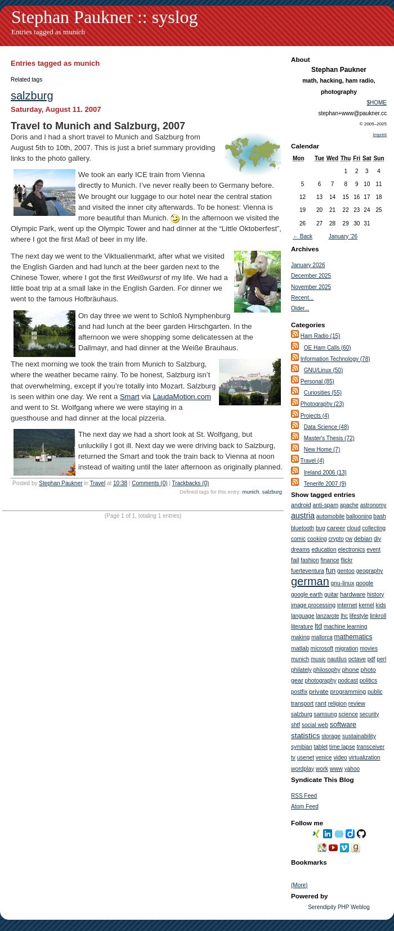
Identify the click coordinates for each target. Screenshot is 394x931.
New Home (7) (322, 449)
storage (331, 736)
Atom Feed (305, 806)
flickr (347, 560)
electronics (351, 549)
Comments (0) (149, 483)
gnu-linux (343, 583)
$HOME (376, 103)
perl (381, 659)
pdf (371, 659)
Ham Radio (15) (321, 336)
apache (349, 505)
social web (315, 725)
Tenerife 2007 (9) (325, 484)
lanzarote (327, 616)
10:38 (120, 483)
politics (368, 680)
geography (369, 571)
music (318, 659)
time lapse (342, 747)
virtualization (364, 757)
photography (321, 680)
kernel (366, 605)
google (364, 583)
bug (320, 528)
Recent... (302, 298)
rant (320, 703)
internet (347, 605)
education (323, 549)
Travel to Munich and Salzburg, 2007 (98, 126)
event (373, 549)
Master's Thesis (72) (329, 438)
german (310, 581)
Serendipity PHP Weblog (339, 907)
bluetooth (302, 528)
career (336, 527)
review (356, 703)
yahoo (352, 769)
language (303, 616)
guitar (331, 594)
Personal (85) (317, 381)
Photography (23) (322, 404)
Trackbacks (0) (190, 483)
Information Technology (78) (335, 359)
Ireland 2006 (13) (325, 472)
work (322, 769)
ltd (318, 626)
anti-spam (325, 505)
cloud (353, 528)
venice (324, 757)
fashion (310, 560)
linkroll (378, 616)
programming (348, 691)
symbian (301, 747)
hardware (352, 594)
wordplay (302, 769)
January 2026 (308, 265)
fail (295, 560)
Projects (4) (315, 416)
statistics (305, 735)
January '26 (343, 236)
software (343, 725)
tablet (321, 747)
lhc (344, 616)
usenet (305, 757)
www (336, 768)
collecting (374, 528)
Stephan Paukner (60, 483)
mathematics (353, 637)
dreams (300, 549)
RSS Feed (304, 796)
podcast (348, 680)
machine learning (346, 626)
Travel (97, 483)
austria (303, 515)
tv (293, 757)
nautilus (336, 659)
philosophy (326, 670)
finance (330, 560)
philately (301, 670)
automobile (330, 516)
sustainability (359, 736)
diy (377, 539)
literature (302, 626)
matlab (300, 648)
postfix (299, 692)
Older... (300, 308)
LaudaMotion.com (182, 396)
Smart (130, 396)
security (369, 714)
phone (350, 669)
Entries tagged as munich (48, 32)
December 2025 (311, 276)
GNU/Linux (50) (323, 370)
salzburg (32, 95)
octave (357, 659)
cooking (317, 539)
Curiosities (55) (323, 393)
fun (331, 571)
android (301, 504)
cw (349, 539)
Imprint (380, 134)
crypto (335, 539)
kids (381, 605)
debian (363, 538)
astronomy (373, 505)
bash (379, 516)
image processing (313, 605)
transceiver (370, 747)
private (319, 691)
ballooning (359, 516)
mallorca (322, 637)
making (300, 637)
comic (298, 539)
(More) (299, 885)
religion (337, 703)
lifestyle (359, 616)
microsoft (322, 648)
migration (347, 648)
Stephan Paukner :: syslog (104, 17)
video (340, 757)
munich (250, 492)
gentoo (346, 571)
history (375, 594)
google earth (307, 594)
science (348, 714)
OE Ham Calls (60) (327, 348)
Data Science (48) (326, 427)
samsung (325, 714)
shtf (295, 725)
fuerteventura (307, 571)
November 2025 (311, 287)
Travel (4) (312, 461)
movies (369, 648)
